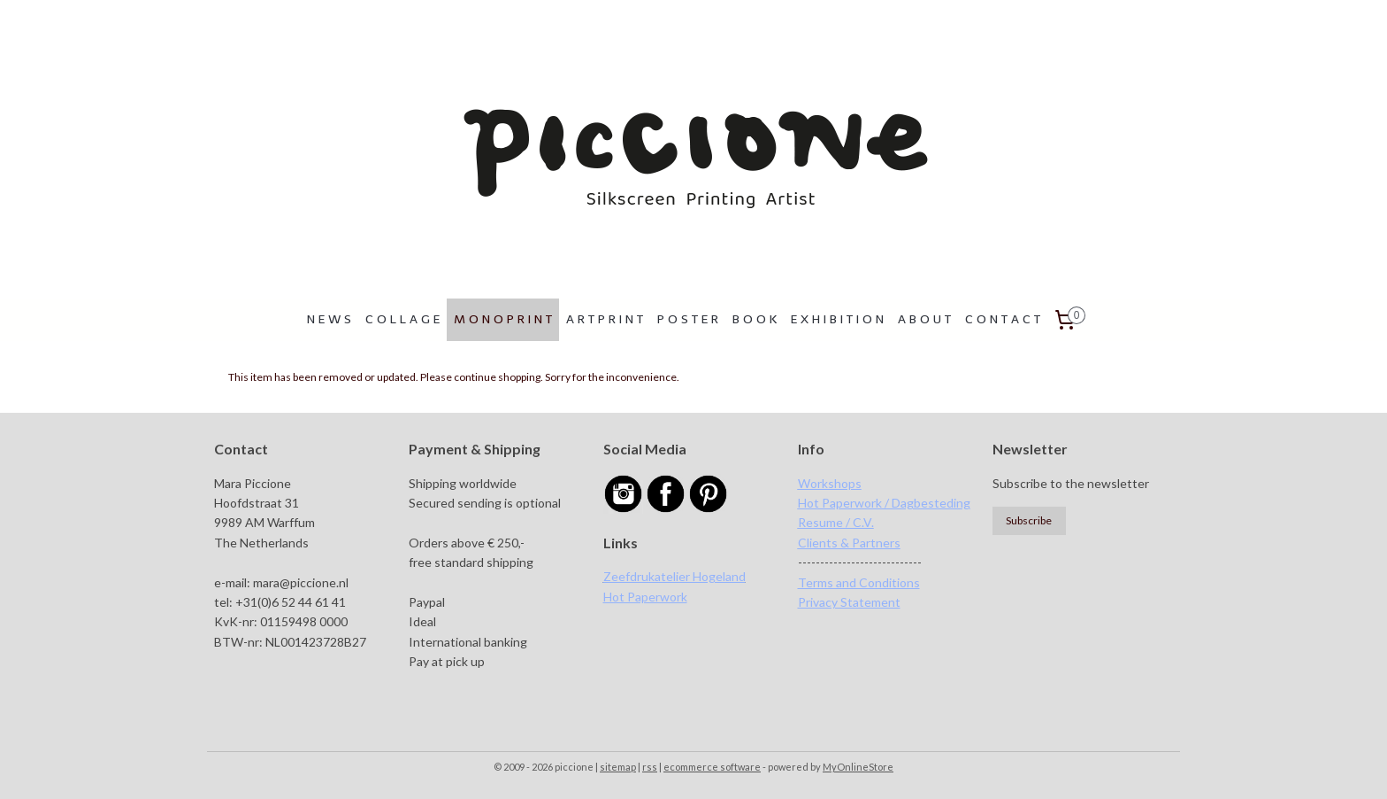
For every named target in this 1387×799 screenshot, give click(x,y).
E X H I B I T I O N (837, 319)
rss (649, 766)
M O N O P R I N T (503, 319)
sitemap (618, 766)
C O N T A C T (1002, 319)
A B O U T (924, 319)
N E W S (329, 319)
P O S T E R (687, 319)
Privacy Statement (849, 601)
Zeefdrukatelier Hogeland (674, 576)
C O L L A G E (402, 319)
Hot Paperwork (645, 596)
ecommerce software (712, 766)
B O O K (754, 319)
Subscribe (1029, 520)
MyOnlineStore (858, 766)
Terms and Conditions (859, 582)
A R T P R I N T (604, 319)
